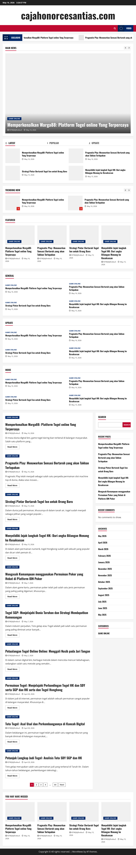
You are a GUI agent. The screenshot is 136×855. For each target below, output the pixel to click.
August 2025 (103, 595)
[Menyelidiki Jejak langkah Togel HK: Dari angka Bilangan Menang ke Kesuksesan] (116, 235)
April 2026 (102, 542)
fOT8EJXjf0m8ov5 (15, 130)
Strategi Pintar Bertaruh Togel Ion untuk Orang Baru (12, 173)
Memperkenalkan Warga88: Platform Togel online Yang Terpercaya (51, 37)
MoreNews (77, 851)
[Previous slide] (125, 48)
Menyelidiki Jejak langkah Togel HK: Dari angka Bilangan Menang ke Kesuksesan (76, 173)
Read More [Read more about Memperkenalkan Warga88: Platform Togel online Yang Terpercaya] (13, 447)
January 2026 (104, 562)
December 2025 (105, 568)
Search (102, 417)
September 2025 (105, 588)
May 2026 (102, 536)
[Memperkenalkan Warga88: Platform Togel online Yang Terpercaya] (68, 93)
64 (55, 784)
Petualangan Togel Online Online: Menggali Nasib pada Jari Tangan (47, 651)
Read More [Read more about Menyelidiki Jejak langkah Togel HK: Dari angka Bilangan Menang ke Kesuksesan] (13, 558)
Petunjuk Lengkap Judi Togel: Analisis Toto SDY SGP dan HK (43, 757)
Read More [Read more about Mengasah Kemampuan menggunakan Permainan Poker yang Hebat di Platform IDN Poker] (13, 597)
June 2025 (102, 608)
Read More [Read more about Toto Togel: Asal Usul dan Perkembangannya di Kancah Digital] (13, 742)
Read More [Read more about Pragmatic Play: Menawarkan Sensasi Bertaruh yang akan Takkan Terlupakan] (13, 486)
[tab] (26, 143)
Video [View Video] (124, 28)
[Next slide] (129, 48)
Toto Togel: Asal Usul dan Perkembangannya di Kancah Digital (45, 723)
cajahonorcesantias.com (68, 15)
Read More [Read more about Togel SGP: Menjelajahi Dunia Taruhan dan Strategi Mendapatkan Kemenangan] (13, 635)
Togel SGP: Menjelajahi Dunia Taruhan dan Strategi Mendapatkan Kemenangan (46, 614)
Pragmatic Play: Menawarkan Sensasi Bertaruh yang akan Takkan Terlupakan (76, 155)
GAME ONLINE (14, 118)
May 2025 (102, 614)
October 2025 (104, 581)
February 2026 (104, 555)
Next (62, 784)
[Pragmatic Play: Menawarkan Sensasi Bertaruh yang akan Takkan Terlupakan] (52, 235)
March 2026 (103, 549)
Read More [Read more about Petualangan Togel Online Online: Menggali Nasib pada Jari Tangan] (13, 669)
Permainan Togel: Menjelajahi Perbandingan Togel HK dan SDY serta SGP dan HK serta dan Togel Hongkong (45, 687)
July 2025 (102, 601)
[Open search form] (115, 28)
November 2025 (105, 575)
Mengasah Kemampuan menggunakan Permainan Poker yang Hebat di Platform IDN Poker (44, 576)
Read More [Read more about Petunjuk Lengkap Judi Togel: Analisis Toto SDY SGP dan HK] (13, 776)
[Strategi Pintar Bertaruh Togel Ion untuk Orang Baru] (84, 235)
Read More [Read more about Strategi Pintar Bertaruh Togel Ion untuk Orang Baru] (13, 520)
